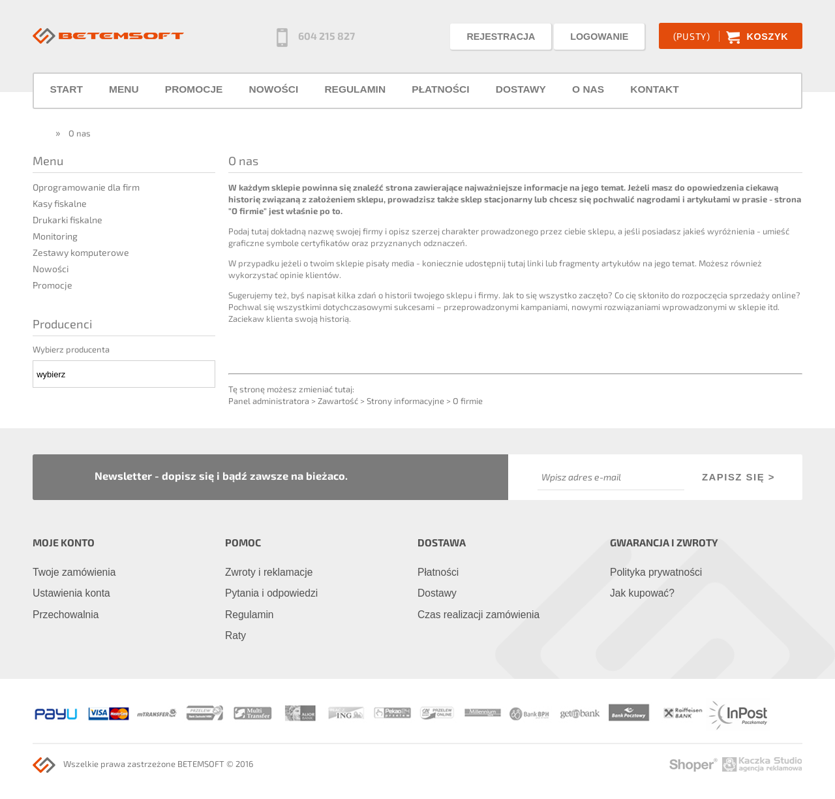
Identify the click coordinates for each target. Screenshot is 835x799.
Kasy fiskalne (60, 203)
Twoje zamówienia (74, 572)
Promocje (52, 284)
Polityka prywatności (656, 572)
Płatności (438, 572)
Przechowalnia (66, 614)
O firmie (468, 401)
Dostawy (437, 593)
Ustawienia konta (71, 593)
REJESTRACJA (500, 36)
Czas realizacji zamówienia (478, 614)
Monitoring (55, 236)
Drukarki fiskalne (67, 219)
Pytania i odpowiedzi (271, 593)
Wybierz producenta (71, 349)
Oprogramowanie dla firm (86, 187)
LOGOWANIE (599, 36)
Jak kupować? (642, 593)
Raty (235, 635)
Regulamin (249, 614)
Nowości (50, 268)
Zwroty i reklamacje (268, 572)
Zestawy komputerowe (81, 252)
